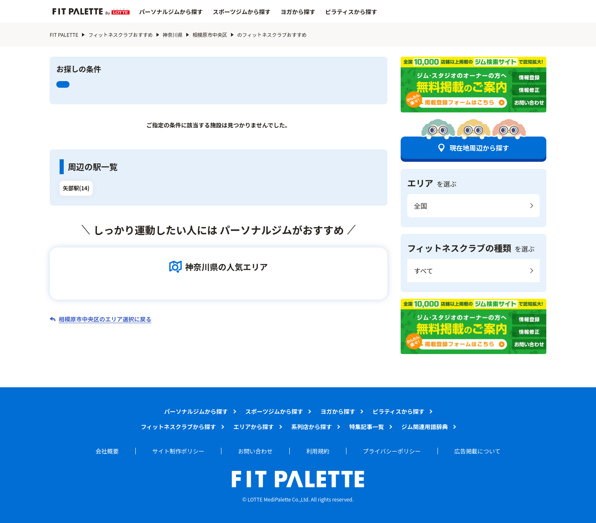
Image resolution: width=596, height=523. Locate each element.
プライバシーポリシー (392, 451)
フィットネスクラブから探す (178, 426)
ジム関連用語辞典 (424, 426)
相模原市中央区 (209, 34)
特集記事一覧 (366, 426)
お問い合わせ (255, 451)
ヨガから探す (298, 11)
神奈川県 (173, 34)
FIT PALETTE (64, 34)
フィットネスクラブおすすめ (120, 34)
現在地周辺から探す (479, 148)
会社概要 (107, 451)
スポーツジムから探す (242, 11)
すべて (423, 271)
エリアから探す (253, 426)
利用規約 (317, 451)
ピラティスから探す (351, 11)
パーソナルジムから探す (171, 11)
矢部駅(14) (76, 188)
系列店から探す (311, 426)
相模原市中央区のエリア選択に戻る (105, 319)
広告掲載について (477, 451)
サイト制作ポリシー (178, 451)
